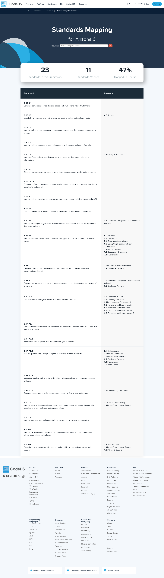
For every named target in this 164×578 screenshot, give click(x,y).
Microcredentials (139, 492)
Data (83, 480)
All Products (33, 470)
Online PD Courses (140, 470)
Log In (148, 4)
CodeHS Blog (60, 536)
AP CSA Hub (112, 510)
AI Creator (33, 497)
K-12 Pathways (112, 477)
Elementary (111, 484)
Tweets (58, 533)
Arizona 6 (49, 11)
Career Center (60, 553)
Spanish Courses (113, 490)
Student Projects (61, 549)
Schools (58, 474)
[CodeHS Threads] (23, 476)
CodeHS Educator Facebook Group (81, 570)
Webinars (58, 546)
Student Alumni (61, 556)
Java (31, 536)
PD (134, 467)
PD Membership (139, 495)
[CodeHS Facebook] (4, 476)
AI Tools (84, 490)
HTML (31, 539)
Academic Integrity (88, 493)
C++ (30, 542)
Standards (37, 11)
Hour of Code (112, 497)
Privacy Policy (112, 540)
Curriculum (111, 467)
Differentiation (86, 527)
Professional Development (34, 493)
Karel (31, 549)
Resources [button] (84, 4)
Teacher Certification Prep (141, 488)
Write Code (85, 484)
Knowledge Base (61, 543)
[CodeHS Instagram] (7, 476)
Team (109, 526)
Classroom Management (90, 474)
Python (32, 533)
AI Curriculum (112, 513)
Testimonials (60, 530)
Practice (110, 500)
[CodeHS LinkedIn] (11, 476)
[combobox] (84, 45)
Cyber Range (34, 504)
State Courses (112, 487)
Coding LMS (34, 474)
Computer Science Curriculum (36, 484)
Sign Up (157, 4)
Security (110, 548)
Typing (31, 501)
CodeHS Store (111, 570)
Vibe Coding (86, 550)
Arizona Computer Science (67, 11)
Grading (84, 477)
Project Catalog (113, 474)
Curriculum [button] (52, 4)
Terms (109, 536)
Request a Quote (136, 4)
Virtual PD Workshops (141, 477)
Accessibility (112, 551)
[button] (30, 4)
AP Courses (111, 480)
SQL (31, 546)
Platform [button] (41, 4)
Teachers (58, 477)
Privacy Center (112, 533)
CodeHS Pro (34, 480)
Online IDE (33, 477)
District (58, 470)
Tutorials (110, 503)
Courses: (55, 46)
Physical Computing (88, 544)
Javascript (33, 529)
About (109, 523)
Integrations (85, 487)
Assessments (86, 534)
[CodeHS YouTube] (15, 476)
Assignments (86, 470)
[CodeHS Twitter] (19, 476)
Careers (110, 530)
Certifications (34, 489)
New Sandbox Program (35, 525)
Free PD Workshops (140, 480)
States (57, 526)
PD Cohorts (137, 484)
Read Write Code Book (64, 540)
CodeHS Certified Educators (42, 570)
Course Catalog (113, 470)
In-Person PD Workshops (142, 474)
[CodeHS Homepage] (12, 4)
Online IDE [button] (71, 4)
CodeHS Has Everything (86, 521)
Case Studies (60, 523)
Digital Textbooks (113, 507)
